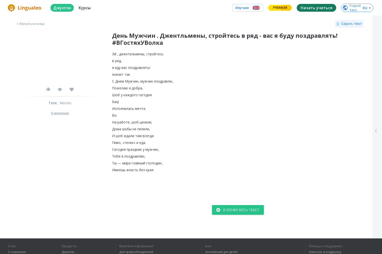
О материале (60, 113)
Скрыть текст (349, 24)
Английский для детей (221, 252)
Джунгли (68, 252)
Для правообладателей (136, 252)
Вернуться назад (30, 23)
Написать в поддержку (325, 252)
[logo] (25, 8)
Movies (65, 103)
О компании (17, 252)
